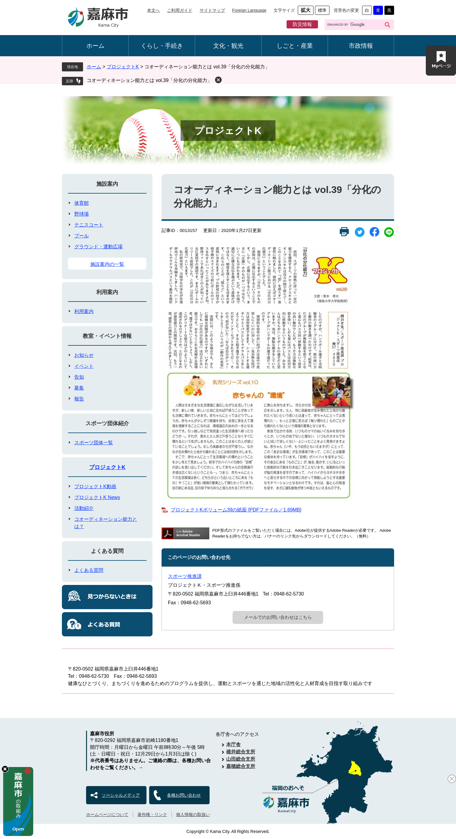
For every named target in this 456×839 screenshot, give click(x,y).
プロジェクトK (123, 66)
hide (5, 769)
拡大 (305, 10)
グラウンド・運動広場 (98, 246)
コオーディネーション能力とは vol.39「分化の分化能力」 (149, 80)
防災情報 (302, 24)
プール (81, 235)
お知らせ (84, 355)
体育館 (81, 203)
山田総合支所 (240, 759)
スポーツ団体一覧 (93, 442)
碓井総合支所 (240, 751)
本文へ (153, 10)
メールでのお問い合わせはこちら (278, 617)
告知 (79, 377)
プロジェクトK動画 (95, 486)
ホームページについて (107, 814)
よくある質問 (107, 551)
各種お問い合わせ (184, 795)
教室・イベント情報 (107, 336)
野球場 (81, 214)
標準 (322, 10)
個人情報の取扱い (193, 814)
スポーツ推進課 (185, 576)
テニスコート (88, 224)
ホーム (95, 45)
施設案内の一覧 (107, 264)
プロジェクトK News (97, 497)
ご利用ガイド (179, 10)
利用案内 (107, 292)
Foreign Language (249, 10)
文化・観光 (228, 45)
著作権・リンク (152, 814)
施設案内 (107, 184)
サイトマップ (212, 10)
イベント (84, 366)
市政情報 (361, 45)
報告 (79, 398)
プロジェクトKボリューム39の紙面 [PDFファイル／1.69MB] (236, 509)
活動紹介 (84, 508)
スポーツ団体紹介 (107, 423)
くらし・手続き (162, 45)
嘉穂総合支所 (240, 766)
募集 (79, 387)
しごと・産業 (295, 45)
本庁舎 (233, 744)
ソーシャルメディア (121, 795)
